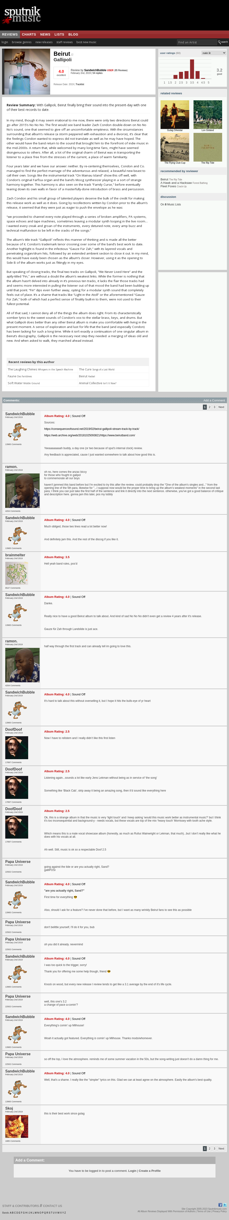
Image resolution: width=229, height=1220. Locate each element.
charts (29, 34)
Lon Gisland (208, 130)
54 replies (97, 73)
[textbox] (197, 42)
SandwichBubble (95, 70)
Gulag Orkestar (175, 130)
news (45, 34)
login (5, 42)
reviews (10, 34)
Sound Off (78, 416)
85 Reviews (121, 70)
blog (73, 34)
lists (59, 34)
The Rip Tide (207, 163)
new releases (43, 42)
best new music (86, 42)
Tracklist (80, 84)
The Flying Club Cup (174, 163)
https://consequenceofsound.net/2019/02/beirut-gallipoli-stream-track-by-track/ (91, 429)
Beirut (63, 53)
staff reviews (64, 42)
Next (221, 407)
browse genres (21, 42)
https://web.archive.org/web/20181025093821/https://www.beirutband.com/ (89, 435)
